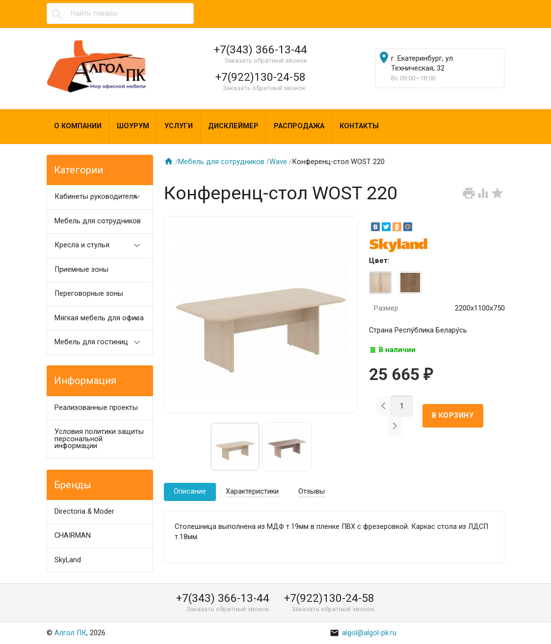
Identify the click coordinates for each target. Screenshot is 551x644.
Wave (278, 162)
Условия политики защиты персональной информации (99, 439)
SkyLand (67, 560)
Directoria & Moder (84, 511)
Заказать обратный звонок (265, 60)
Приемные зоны (81, 269)
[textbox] (120, 13)
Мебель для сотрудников (97, 221)
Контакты (359, 126)
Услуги (178, 126)
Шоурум (133, 126)
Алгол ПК (70, 633)
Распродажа (299, 126)
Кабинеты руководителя (101, 197)
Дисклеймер (233, 126)
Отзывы (311, 491)
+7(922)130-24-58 (260, 77)
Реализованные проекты (96, 408)
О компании (78, 126)
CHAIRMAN (72, 535)
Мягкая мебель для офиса (101, 319)
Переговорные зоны (88, 293)
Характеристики (252, 491)
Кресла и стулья (101, 246)
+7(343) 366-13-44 (260, 49)
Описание (190, 491)
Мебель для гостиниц (101, 343)
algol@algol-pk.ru (363, 633)
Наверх (510, 626)
